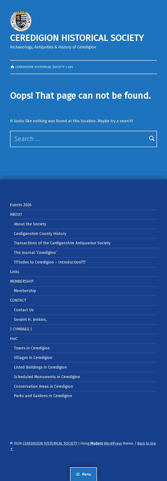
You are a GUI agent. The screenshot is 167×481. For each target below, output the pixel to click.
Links (14, 271)
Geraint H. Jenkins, (30, 319)
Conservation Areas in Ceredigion (43, 386)
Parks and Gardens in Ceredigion (43, 395)
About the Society (30, 224)
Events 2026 (21, 204)
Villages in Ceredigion (33, 357)
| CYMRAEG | (21, 329)
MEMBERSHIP (21, 281)
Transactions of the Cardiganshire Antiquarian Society (62, 243)
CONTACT (18, 300)
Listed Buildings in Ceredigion (40, 367)
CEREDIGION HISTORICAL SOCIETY (77, 38)
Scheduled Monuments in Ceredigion (47, 376)
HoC (13, 338)
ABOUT (16, 214)
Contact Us (24, 310)
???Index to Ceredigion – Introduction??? (50, 262)
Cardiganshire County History (40, 233)
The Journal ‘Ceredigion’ (35, 252)
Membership (25, 290)
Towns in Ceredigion (32, 348)
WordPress (113, 443)
